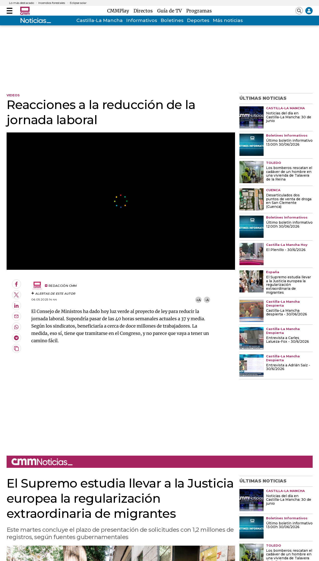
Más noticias (228, 20)
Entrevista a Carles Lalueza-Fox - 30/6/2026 (287, 340)
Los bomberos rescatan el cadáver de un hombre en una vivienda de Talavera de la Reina (289, 174)
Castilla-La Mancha (99, 20)
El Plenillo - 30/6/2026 (286, 250)
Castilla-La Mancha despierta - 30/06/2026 (286, 313)
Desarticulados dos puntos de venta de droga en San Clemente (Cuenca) (288, 201)
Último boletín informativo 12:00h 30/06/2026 (289, 225)
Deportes (198, 20)
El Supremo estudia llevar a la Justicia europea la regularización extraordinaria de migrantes (288, 285)
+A (198, 300)
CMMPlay (119, 11)
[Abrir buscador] (299, 10)
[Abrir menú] (9, 11)
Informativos (141, 20)
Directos (144, 11)
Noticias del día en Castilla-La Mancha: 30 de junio (288, 117)
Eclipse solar (78, 3)
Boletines (172, 20)
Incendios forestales (51, 3)
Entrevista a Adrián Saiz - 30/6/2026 (288, 367)
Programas (199, 11)
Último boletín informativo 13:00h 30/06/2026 (289, 143)
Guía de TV (170, 11)
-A (207, 300)
